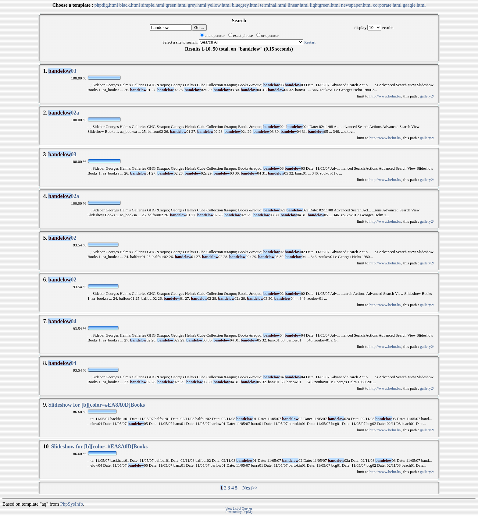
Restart (310, 42)
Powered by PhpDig (239, 512)
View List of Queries (239, 508)
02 (62, 238)
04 (62, 321)
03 (62, 71)
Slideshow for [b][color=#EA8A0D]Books (96, 405)
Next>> (250, 487)
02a (63, 113)
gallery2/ (427, 96)
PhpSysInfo (71, 504)
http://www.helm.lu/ (385, 96)
